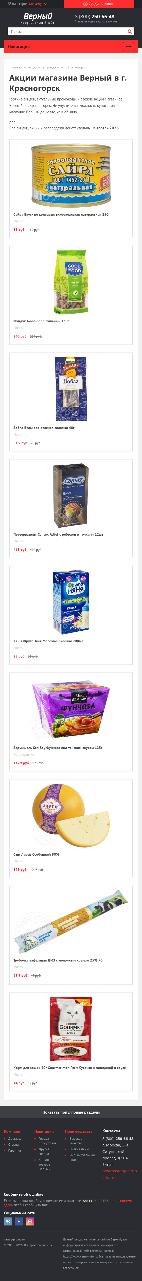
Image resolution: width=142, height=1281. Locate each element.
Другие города (44, 1151)
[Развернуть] (128, 46)
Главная (16, 67)
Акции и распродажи (43, 67)
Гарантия (14, 1150)
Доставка (14, 1138)
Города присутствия (47, 1140)
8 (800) (94, 16)
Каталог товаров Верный (44, 1164)
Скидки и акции (98, 4)
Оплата (13, 1144)
